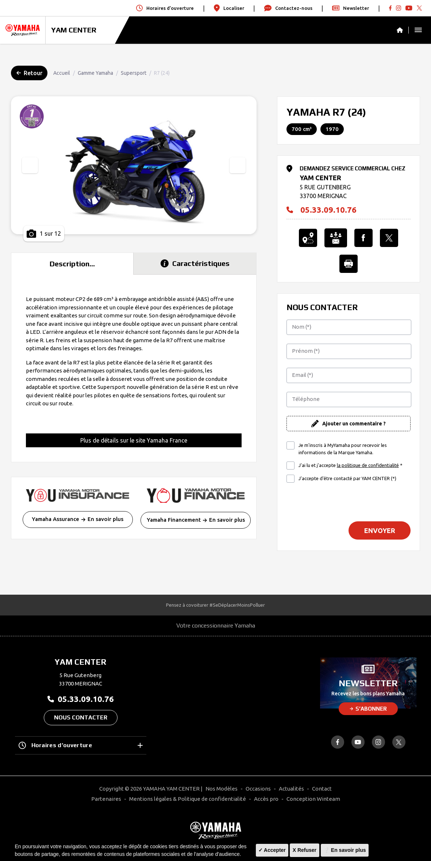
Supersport (133, 73)
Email (302, 375)
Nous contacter (80, 717)
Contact (322, 788)
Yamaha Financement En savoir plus (196, 520)
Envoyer (379, 530)
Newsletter (350, 8)
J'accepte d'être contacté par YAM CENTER (347, 478)
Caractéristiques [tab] (195, 263)
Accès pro (266, 799)
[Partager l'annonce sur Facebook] (363, 238)
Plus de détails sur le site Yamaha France (133, 440)
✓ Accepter (272, 850)
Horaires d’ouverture (81, 745)
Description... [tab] (72, 263)
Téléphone (306, 399)
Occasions (258, 788)
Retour (29, 73)
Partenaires (106, 799)
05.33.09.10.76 (321, 210)
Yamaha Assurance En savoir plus (77, 519)
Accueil (61, 73)
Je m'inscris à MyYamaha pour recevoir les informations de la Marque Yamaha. (343, 449)
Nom (301, 327)
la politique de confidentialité (368, 465)
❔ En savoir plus (344, 850)
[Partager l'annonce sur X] (389, 238)
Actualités (291, 788)
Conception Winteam (313, 799)
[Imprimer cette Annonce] (348, 264)
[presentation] (30, 165)
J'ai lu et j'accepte (351, 465)
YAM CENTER (73, 30)
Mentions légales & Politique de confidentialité (187, 799)
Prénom (306, 351)
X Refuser (304, 850)
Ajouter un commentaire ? (354, 423)
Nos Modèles (221, 788)
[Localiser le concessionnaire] (308, 238)
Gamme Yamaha (95, 73)
